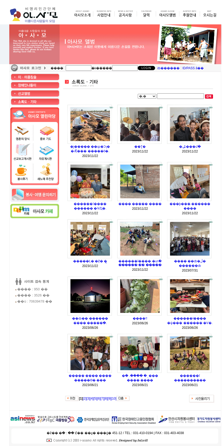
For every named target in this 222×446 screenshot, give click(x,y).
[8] (106, 398)
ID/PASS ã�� (193, 68)
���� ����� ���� (140, 204)
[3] (88, 398)
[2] (84, 398)
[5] (95, 398)
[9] (109, 398)
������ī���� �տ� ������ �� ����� (140, 263)
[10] (113, 398)
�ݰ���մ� (190, 146)
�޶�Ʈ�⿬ (140, 146)
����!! (140, 318)
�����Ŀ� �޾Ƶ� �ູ (90, 261)
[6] (98, 398)
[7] (102, 398)
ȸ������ (168, 68)
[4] (91, 398)
